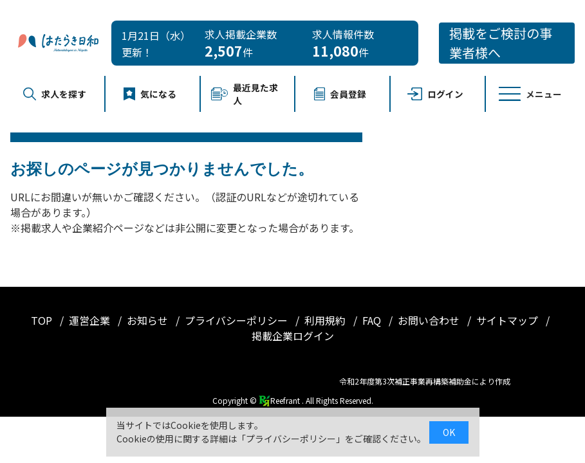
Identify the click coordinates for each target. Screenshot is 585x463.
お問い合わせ (430, 320)
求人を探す (54, 93)
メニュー (530, 94)
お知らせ (149, 320)
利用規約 (326, 320)
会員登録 (340, 93)
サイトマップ (508, 320)
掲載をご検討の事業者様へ (500, 43)
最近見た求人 (244, 94)
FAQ (373, 320)
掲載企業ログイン (293, 335)
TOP (43, 320)
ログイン (435, 93)
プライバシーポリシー (237, 320)
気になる (150, 93)
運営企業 (91, 320)
